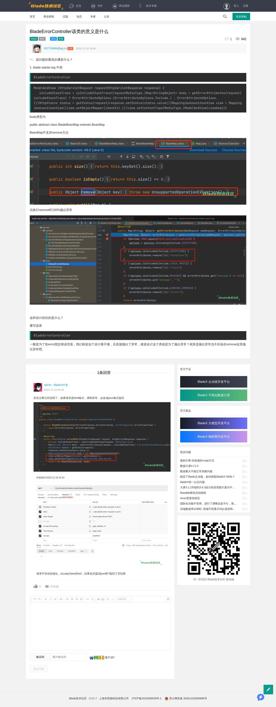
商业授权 (121, 6)
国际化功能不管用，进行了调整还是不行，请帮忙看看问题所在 (208, 503)
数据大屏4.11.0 (189, 465)
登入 (236, 5)
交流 (75, 6)
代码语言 (122, 599)
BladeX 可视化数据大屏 (214, 395)
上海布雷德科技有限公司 (114, 698)
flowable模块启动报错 (193, 492)
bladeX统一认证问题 (192, 482)
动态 (79, 16)
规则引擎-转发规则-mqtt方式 (197, 460)
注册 (245, 5)
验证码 (40, 656)
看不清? (109, 657)
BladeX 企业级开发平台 (214, 381)
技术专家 (148, 6)
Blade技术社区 (78, 698)
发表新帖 (241, 16)
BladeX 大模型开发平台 (214, 423)
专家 (93, 16)
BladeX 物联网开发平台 (214, 436)
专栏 (97, 6)
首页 (32, 16)
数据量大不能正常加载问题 (196, 471)
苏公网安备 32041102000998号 (186, 698)
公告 (106, 16)
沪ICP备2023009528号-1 (147, 698)
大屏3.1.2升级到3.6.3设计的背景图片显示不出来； (208, 487)
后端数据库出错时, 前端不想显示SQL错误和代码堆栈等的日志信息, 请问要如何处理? (208, 508)
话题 (65, 16)
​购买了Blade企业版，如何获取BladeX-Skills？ (207, 476)
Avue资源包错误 (190, 498)
